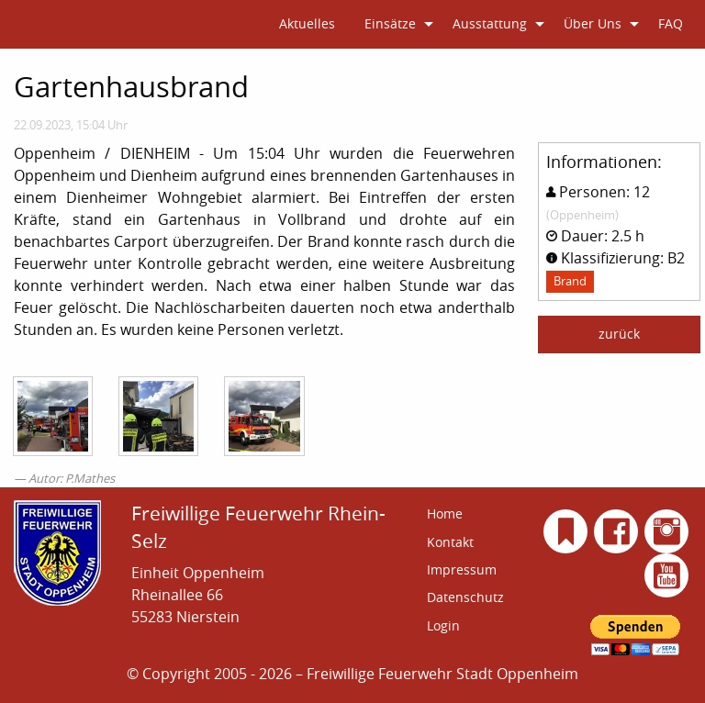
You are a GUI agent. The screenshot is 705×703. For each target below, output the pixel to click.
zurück (619, 333)
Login (443, 625)
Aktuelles (307, 23)
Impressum (462, 569)
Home (445, 513)
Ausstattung (490, 23)
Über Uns (592, 23)
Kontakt (450, 542)
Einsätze (390, 23)
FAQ (670, 23)
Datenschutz (465, 597)
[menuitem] (307, 24)
